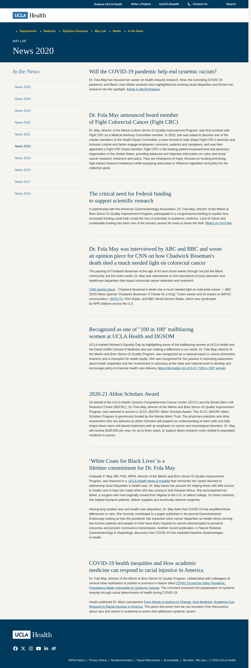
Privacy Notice (98, 660)
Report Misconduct (148, 660)
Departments (28, 31)
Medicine (50, 31)
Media (117, 31)
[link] (15, 648)
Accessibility (171, 660)
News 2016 (22, 193)
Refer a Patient (141, 4)
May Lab (100, 31)
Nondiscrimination (122, 660)
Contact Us (200, 4)
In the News (135, 31)
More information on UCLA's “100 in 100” (192, 368)
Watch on (218, 223)
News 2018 (22, 170)
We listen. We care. (195, 660)
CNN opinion (102, 289)
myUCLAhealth (169, 4)
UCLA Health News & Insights (149, 481)
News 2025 (22, 87)
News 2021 (22, 134)
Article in (143, 89)
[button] (108, 4)
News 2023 (22, 110)
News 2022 (22, 122)
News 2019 (22, 158)
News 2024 (22, 99)
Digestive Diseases (75, 31)
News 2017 (22, 181)
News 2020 (22, 146)
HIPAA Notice (76, 660)
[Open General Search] (230, 4)
